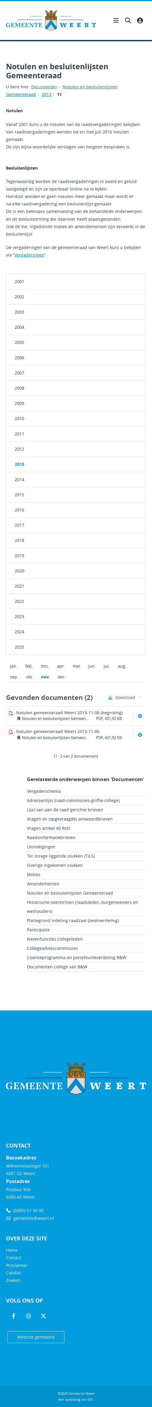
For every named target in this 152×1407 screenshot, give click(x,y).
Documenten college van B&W (57, 967)
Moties (33, 874)
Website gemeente (36, 1337)
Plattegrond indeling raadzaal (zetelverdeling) (73, 920)
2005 (19, 342)
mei (76, 666)
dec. (62, 677)
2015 (19, 494)
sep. (14, 677)
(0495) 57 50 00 (24, 1210)
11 (59, 94)
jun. (92, 666)
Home (12, 1250)
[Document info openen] (140, 716)
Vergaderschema (44, 791)
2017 (19, 525)
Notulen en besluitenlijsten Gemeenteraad (70, 893)
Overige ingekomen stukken (55, 865)
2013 (46, 94)
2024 (19, 632)
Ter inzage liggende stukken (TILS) (61, 856)
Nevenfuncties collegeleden (55, 939)
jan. (13, 666)
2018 (19, 540)
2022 (19, 601)
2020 (19, 571)
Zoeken (13, 1280)
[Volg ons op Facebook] (13, 1316)
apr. (61, 666)
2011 (19, 434)
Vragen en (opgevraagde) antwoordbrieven (70, 819)
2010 (19, 418)
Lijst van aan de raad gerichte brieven (65, 809)
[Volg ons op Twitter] (43, 1316)
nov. (43, 677)
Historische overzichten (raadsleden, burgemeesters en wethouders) (82, 906)
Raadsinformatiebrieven (51, 837)
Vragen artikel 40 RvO (48, 828)
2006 (19, 357)
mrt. (45, 666)
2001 (19, 281)
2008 (19, 388)
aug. (122, 666)
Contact (13, 1257)
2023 (19, 616)
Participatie (38, 930)
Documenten (44, 87)
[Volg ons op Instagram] (28, 1316)
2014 (19, 479)
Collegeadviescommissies (52, 948)
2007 (19, 373)
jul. (107, 666)
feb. (29, 666)
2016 (19, 510)
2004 (19, 327)
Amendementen (43, 884)
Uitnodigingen (41, 847)
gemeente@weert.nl (30, 1218)
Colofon (13, 1273)
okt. (29, 677)
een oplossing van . (76, 1399)
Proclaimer (17, 1265)
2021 (19, 586)
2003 (19, 312)
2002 (19, 296)
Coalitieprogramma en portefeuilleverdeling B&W (76, 957)
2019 (19, 555)
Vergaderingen (29, 255)
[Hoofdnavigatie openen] (116, 21)
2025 (19, 647)
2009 (19, 403)
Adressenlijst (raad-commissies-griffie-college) (73, 800)
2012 (19, 449)
